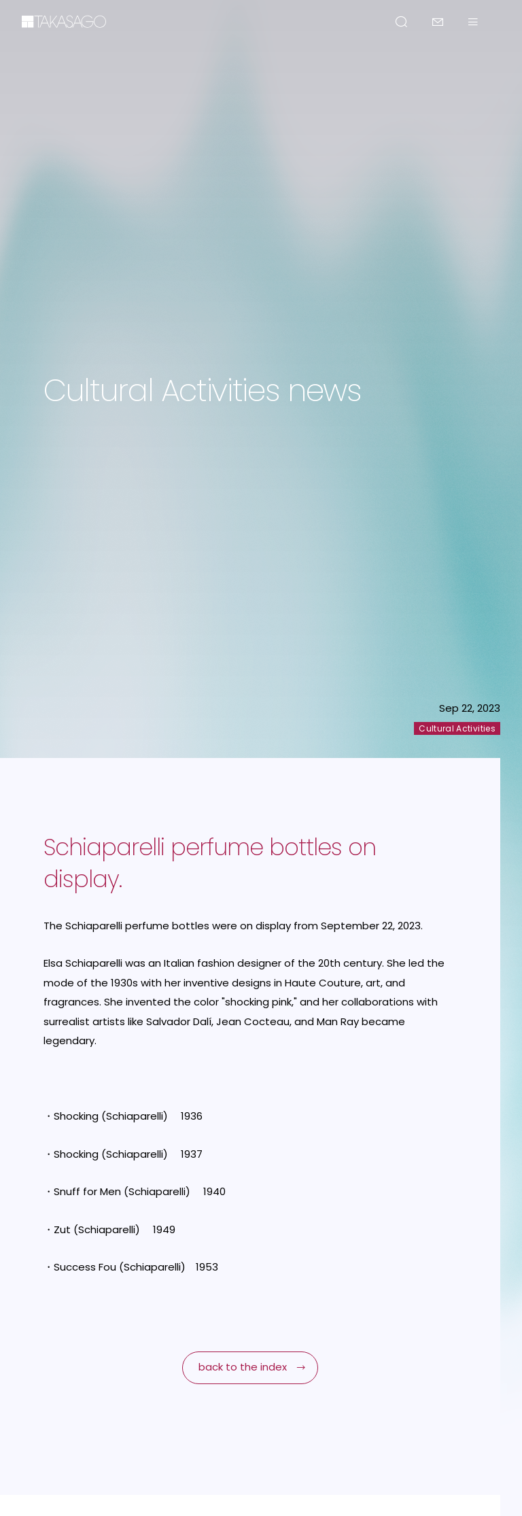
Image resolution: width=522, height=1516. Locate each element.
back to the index (242, 1367)
